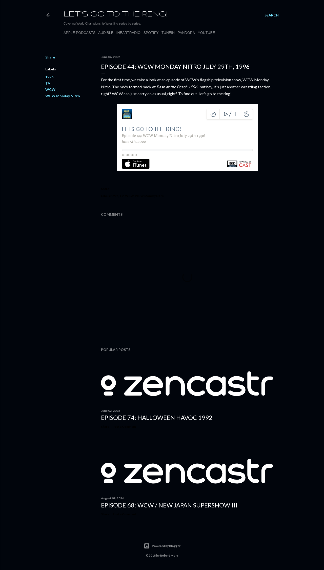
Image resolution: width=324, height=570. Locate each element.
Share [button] (50, 57)
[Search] (272, 15)
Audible (105, 33)
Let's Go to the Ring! (116, 13)
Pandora (186, 33)
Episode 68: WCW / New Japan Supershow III (169, 505)
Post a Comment (124, 426)
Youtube (206, 33)
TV (47, 83)
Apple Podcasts (79, 33)
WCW (50, 89)
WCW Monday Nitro (62, 96)
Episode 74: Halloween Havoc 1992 (156, 417)
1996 (49, 77)
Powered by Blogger (162, 546)
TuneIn (168, 33)
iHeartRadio (128, 33)
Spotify (151, 33)
